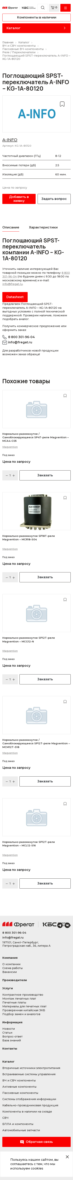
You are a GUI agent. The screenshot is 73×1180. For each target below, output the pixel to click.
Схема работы (12, 968)
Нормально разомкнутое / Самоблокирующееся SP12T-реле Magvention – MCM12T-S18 (36, 743)
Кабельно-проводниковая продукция (30, 1105)
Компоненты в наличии (36, 17)
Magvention (10, 446)
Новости (8, 1028)
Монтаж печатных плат (19, 998)
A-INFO (9, 139)
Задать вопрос (54, 199)
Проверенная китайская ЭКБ (23, 1010)
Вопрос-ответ (12, 1036)
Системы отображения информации (29, 1099)
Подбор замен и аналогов (21, 1014)
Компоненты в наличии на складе (27, 1111)
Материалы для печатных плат (24, 1006)
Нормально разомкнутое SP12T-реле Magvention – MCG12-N (28, 639)
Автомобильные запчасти (21, 1130)
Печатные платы (14, 1002)
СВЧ (5, 1118)
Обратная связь (36, 1142)
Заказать (45, 475)
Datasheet (15, 297)
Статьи (7, 1032)
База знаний (11, 1040)
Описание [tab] (10, 227)
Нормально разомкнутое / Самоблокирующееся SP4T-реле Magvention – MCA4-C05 (35, 437)
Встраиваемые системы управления (28, 1074)
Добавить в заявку (19, 199)
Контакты (9, 1048)
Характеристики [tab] (43, 227)
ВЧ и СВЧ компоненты (19, 1080)
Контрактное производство (22, 994)
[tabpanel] (36, 269)
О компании (11, 964)
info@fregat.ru (12, 284)
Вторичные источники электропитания (31, 1068)
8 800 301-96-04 (21, 337)
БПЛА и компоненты (17, 1124)
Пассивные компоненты (20, 1093)
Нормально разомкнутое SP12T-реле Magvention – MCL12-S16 (28, 843)
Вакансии (9, 972)
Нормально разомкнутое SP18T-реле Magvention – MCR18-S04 (28, 537)
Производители (14, 980)
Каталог (13, 28)
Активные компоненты (19, 1086)
